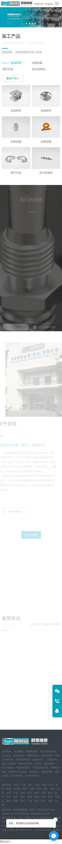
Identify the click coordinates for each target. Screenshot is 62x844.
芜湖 (36, 796)
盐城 (32, 788)
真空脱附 (18, 751)
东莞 (50, 801)
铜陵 (15, 801)
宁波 (15, 792)
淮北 (8, 801)
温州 (22, 792)
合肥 (29, 796)
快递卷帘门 (37, 759)
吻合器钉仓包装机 (18, 771)
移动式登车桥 (25, 763)
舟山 (8, 796)
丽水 (22, 796)
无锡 (37, 784)
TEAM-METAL (32, 775)
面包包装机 (19, 755)
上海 (23, 784)
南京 (30, 784)
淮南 (50, 796)
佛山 (43, 801)
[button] (26, 23)
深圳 (36, 801)
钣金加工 (34, 771)
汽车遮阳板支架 (40, 767)
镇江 (45, 788)
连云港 (16, 788)
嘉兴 (29, 792)
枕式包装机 (17, 775)
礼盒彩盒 (6, 755)
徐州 (44, 784)
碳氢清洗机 (33, 755)
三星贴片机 (51, 759)
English (49, 4)
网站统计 (5, 841)
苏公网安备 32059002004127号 (33, 813)
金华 (50, 792)
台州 (15, 796)
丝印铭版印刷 (23, 759)
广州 (29, 801)
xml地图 (38, 830)
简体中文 (39, 4)
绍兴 (43, 792)
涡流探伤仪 (47, 755)
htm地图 (47, 830)
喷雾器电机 (49, 763)
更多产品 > (12, 78)
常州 (51, 784)
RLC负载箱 (7, 767)
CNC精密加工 (46, 817)
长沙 (22, 801)
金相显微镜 (31, 751)
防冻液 (37, 763)
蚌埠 (43, 796)
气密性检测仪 (23, 767)
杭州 (8, 792)
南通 (8, 788)
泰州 (52, 788)
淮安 (25, 788)
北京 (16, 784)
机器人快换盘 (9, 763)
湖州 (36, 792)
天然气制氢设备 (48, 751)
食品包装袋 (47, 771)
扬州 (39, 788)
